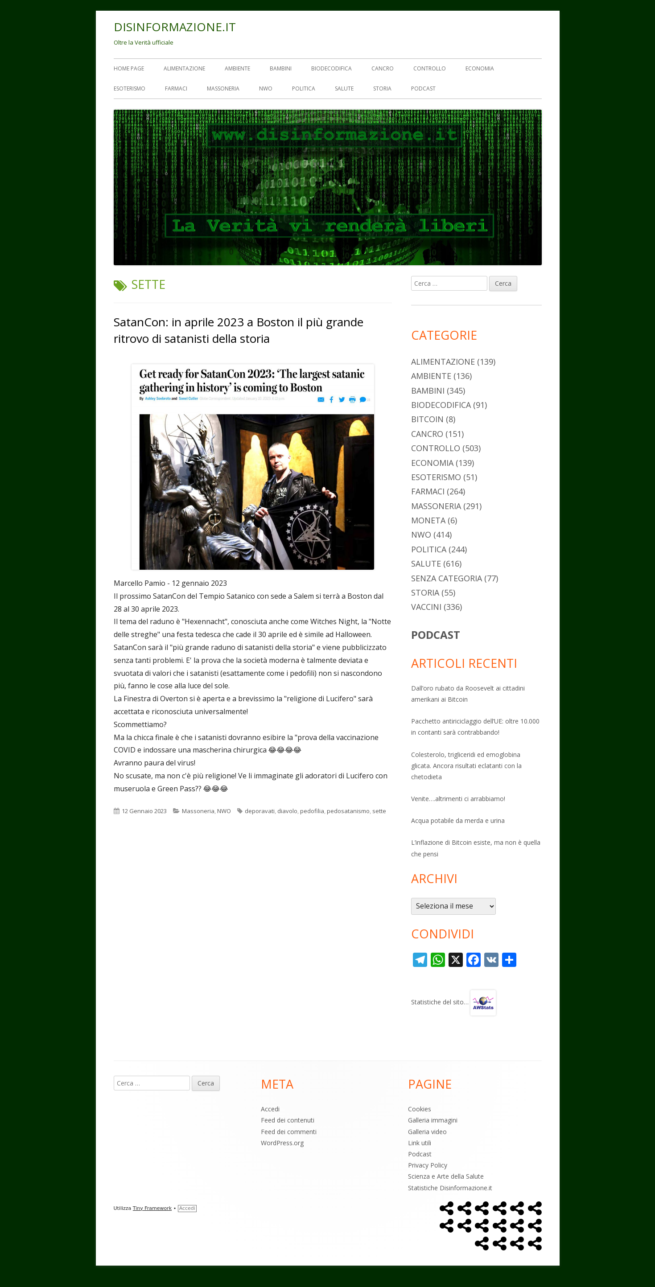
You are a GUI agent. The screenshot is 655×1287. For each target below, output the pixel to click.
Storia (382, 88)
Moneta (428, 520)
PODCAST (435, 634)
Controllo (429, 68)
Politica (303, 88)
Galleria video (427, 1131)
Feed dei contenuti (287, 1120)
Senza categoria (446, 578)
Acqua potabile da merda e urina (458, 820)
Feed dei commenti (289, 1131)
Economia (480, 68)
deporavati (260, 811)
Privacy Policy (427, 1165)
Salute (344, 88)
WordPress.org (282, 1143)
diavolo (287, 811)
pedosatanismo (348, 811)
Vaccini (426, 606)
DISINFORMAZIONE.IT (175, 27)
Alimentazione (184, 68)
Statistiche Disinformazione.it (450, 1188)
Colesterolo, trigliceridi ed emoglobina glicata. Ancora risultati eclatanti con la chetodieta (466, 765)
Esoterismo (129, 88)
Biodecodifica (331, 68)
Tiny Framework (152, 1208)
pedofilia (312, 811)
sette (379, 811)
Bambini (281, 68)
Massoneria (223, 88)
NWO (265, 88)
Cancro (382, 68)
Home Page (129, 68)
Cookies (419, 1109)
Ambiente (237, 68)
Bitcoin (427, 419)
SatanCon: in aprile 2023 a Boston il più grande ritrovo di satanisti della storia (238, 330)
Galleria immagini (432, 1120)
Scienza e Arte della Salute (446, 1176)
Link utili (419, 1143)
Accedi (270, 1109)
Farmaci (176, 88)
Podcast (423, 88)
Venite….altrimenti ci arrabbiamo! (458, 798)
